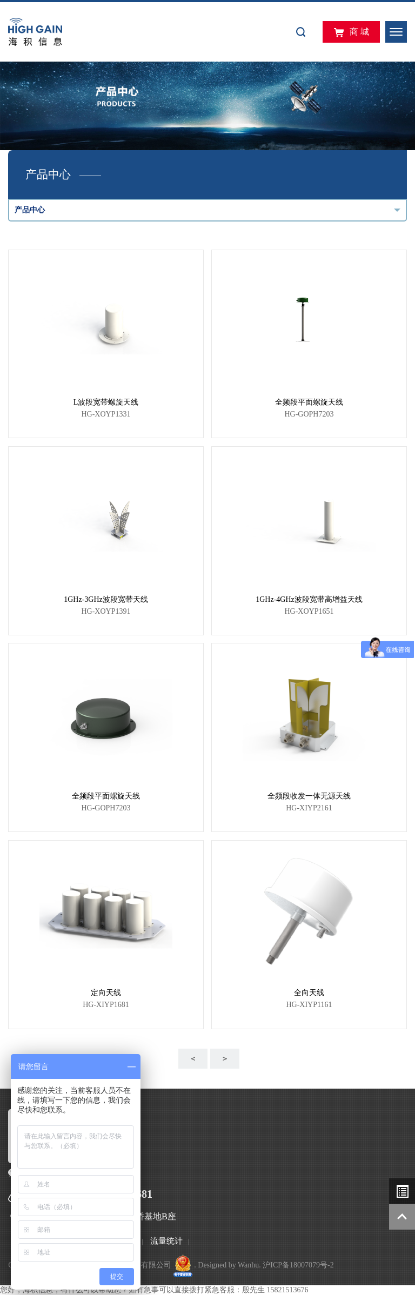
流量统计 (166, 1241)
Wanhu (248, 1265)
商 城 (351, 32)
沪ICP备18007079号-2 (298, 1265)
